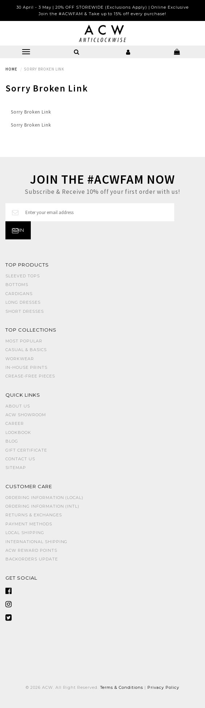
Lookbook (18, 432)
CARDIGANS (19, 293)
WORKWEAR (19, 358)
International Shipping (36, 541)
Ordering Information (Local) (44, 497)
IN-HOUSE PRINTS (26, 367)
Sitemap (15, 467)
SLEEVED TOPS (22, 275)
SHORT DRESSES (24, 311)
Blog (11, 441)
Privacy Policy (163, 687)
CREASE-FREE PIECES (30, 376)
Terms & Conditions (121, 687)
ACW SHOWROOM (25, 414)
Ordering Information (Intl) (42, 506)
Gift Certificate (26, 450)
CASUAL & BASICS (26, 349)
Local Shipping (24, 532)
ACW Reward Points (31, 550)
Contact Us (20, 458)
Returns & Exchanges (33, 514)
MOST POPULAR (23, 341)
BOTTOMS (16, 284)
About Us (17, 406)
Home (11, 69)
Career (14, 423)
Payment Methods (28, 523)
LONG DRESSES (23, 302)
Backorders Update (31, 559)
